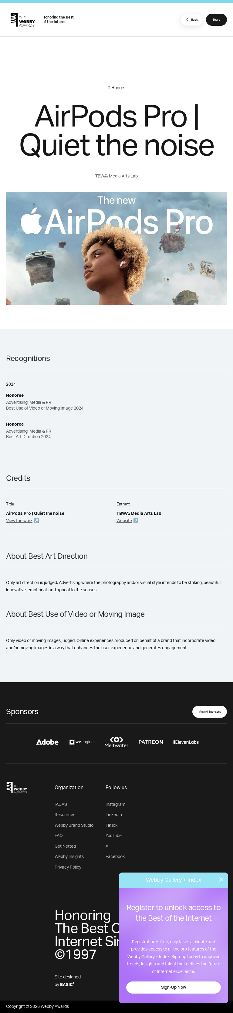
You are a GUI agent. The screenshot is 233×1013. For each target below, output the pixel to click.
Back (191, 19)
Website (124, 521)
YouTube (114, 836)
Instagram (115, 804)
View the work (19, 521)
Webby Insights (69, 857)
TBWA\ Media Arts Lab (116, 176)
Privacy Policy (68, 867)
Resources (65, 815)
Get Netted (65, 846)
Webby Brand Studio (74, 825)
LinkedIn (114, 815)
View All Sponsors (210, 711)
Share (216, 19)
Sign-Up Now (173, 987)
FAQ (59, 836)
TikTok (111, 825)
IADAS (61, 804)
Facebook (115, 857)
